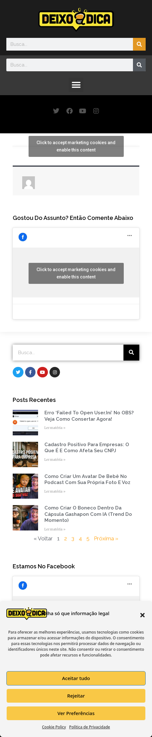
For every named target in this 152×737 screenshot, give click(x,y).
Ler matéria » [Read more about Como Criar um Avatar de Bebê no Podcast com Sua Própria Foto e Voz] (54, 491)
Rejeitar (76, 695)
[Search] (139, 44)
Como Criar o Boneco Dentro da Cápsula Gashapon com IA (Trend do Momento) (88, 514)
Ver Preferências (76, 713)
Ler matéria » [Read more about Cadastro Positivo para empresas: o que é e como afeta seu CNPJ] (54, 460)
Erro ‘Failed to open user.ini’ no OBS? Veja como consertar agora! (89, 416)
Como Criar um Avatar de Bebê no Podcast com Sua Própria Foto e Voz (87, 480)
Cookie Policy (54, 727)
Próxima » (106, 538)
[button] (142, 615)
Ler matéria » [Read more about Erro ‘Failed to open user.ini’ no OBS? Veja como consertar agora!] (54, 428)
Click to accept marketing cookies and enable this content (76, 146)
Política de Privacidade (89, 727)
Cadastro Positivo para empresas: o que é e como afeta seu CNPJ (86, 448)
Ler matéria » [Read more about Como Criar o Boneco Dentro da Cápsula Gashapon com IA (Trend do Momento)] (54, 529)
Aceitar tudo (76, 678)
